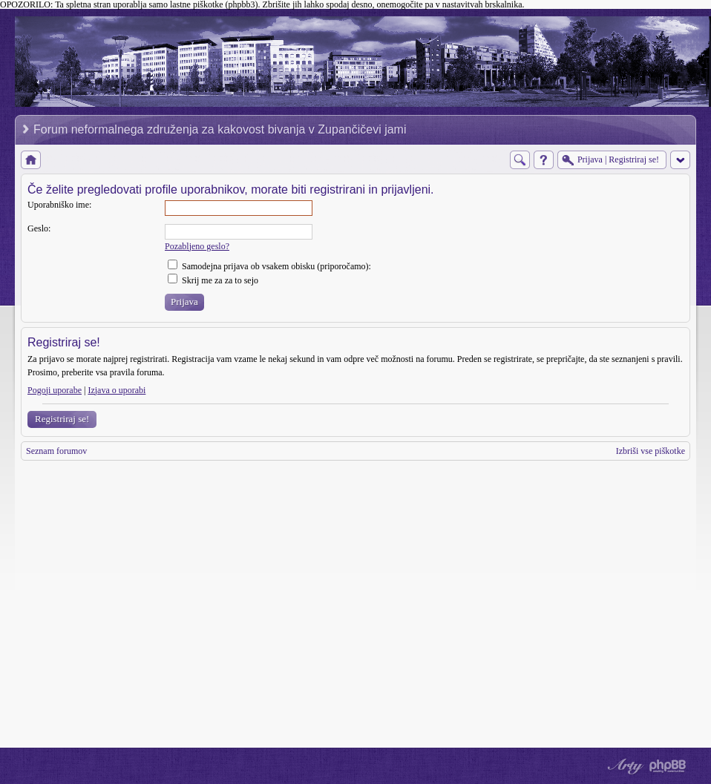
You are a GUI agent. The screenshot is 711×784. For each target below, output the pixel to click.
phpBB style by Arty (623, 766)
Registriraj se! (62, 418)
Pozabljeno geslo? (197, 246)
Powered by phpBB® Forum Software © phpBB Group (668, 766)
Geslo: (38, 228)
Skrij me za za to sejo (213, 280)
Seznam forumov (56, 451)
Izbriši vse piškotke (650, 451)
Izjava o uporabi (116, 390)
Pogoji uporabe (54, 390)
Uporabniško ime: (59, 205)
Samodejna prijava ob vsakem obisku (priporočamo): (269, 266)
